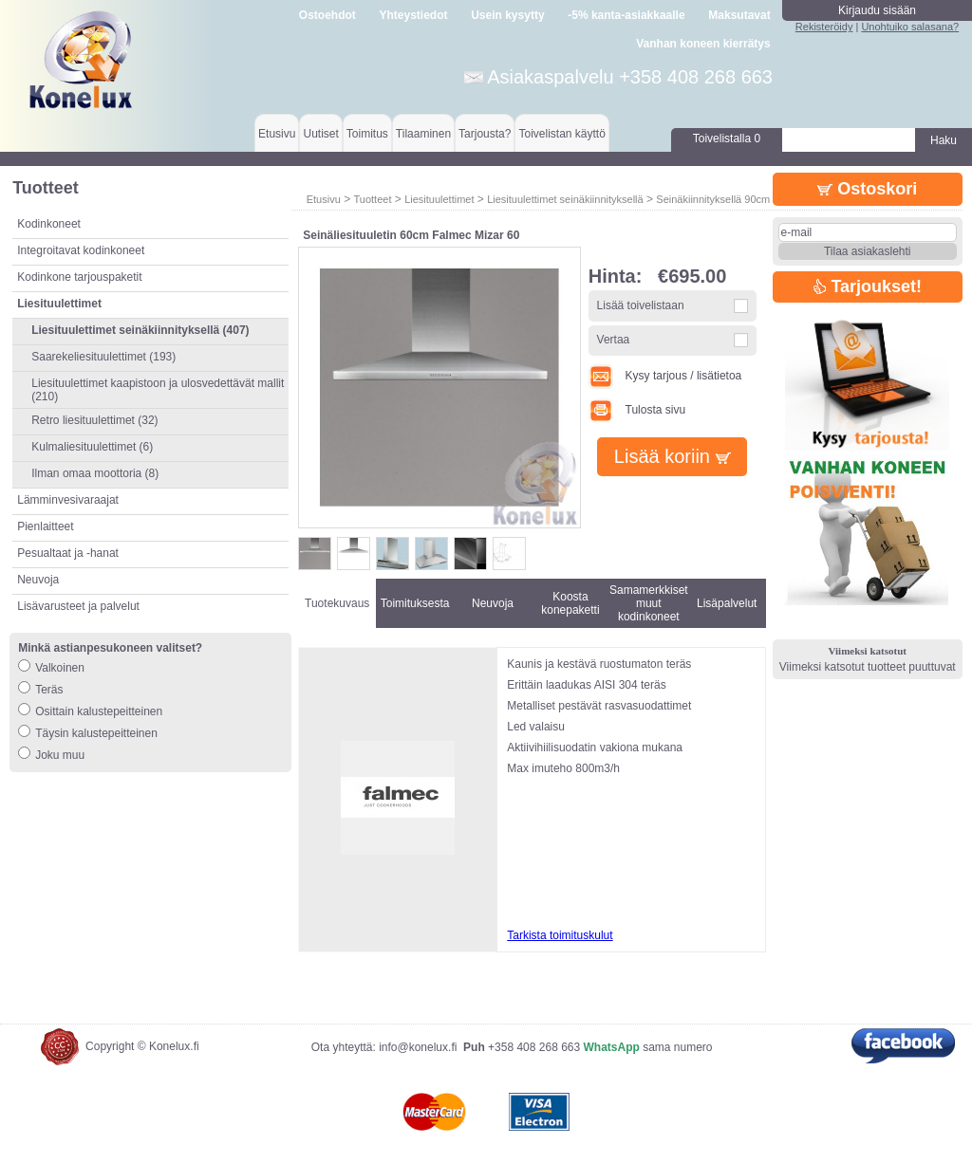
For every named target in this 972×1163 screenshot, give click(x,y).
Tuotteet (372, 199)
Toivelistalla (726, 138)
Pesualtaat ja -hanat (68, 553)
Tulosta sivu (637, 409)
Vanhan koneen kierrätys (703, 43)
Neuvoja (38, 579)
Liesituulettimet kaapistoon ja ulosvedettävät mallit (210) (157, 390)
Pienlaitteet (45, 526)
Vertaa (613, 339)
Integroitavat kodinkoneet (80, 250)
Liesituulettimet (439, 199)
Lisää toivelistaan (640, 305)
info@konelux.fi (418, 1047)
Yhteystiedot (414, 15)
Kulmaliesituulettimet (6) (92, 446)
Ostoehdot (327, 15)
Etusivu (276, 133)
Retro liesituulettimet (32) (94, 420)
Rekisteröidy (824, 26)
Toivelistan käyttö (561, 133)
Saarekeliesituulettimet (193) (103, 356)
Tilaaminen (423, 133)
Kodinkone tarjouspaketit (79, 277)
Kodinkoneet (49, 224)
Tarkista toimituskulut (559, 935)
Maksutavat (739, 15)
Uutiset (320, 133)
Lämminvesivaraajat (68, 500)
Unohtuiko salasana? (910, 26)
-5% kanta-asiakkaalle (626, 15)
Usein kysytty (507, 15)
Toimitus (367, 133)
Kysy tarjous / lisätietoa (665, 375)
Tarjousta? (484, 133)
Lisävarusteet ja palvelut (78, 606)
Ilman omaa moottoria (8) (95, 473)
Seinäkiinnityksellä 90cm (713, 199)
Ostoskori (867, 188)
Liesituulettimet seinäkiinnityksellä (565, 199)
